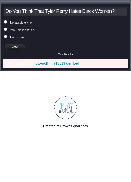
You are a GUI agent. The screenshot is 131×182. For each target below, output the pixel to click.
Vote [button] (15, 47)
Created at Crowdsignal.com (65, 126)
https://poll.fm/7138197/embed (55, 63)
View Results (65, 54)
